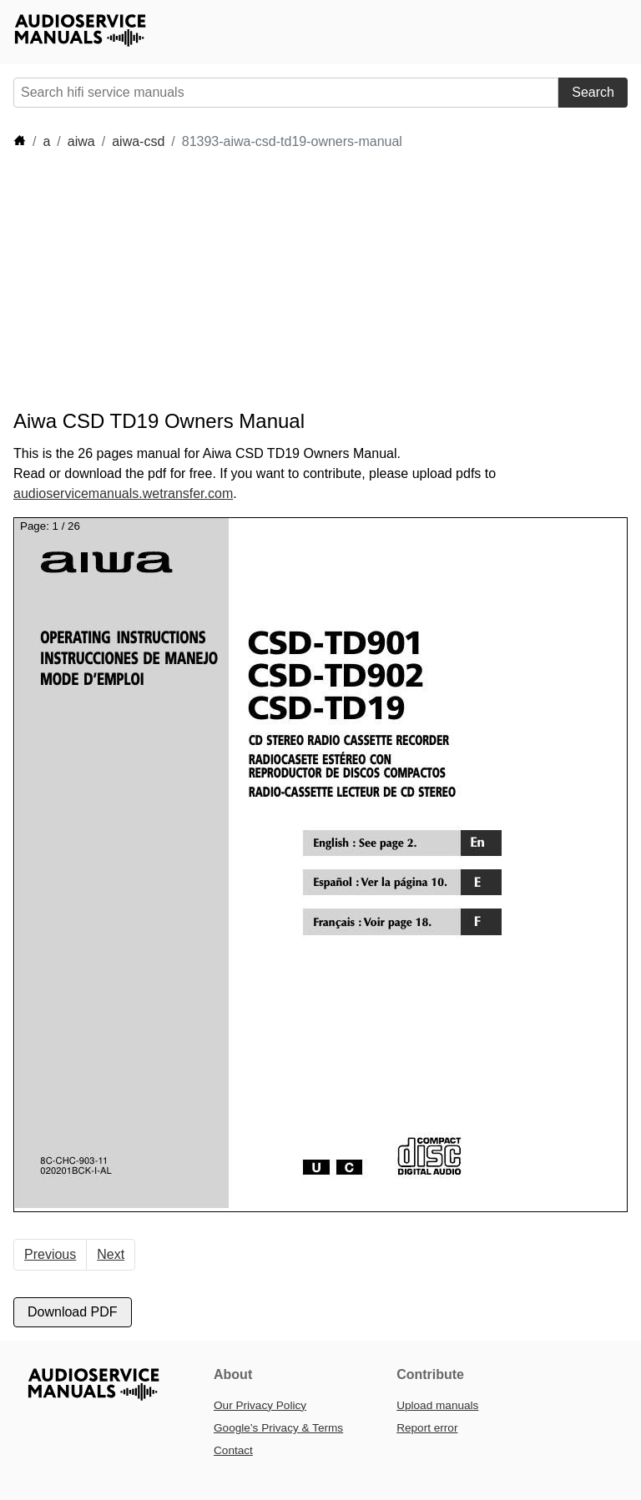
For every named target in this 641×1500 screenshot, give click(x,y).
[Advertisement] (317, 280)
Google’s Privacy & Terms (278, 1428)
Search (593, 92)
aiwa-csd (138, 141)
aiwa (81, 141)
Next (110, 1254)
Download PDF (73, 1312)
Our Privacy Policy (260, 1405)
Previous (50, 1254)
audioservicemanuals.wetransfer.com (123, 493)
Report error (426, 1428)
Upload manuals (437, 1405)
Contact (233, 1450)
